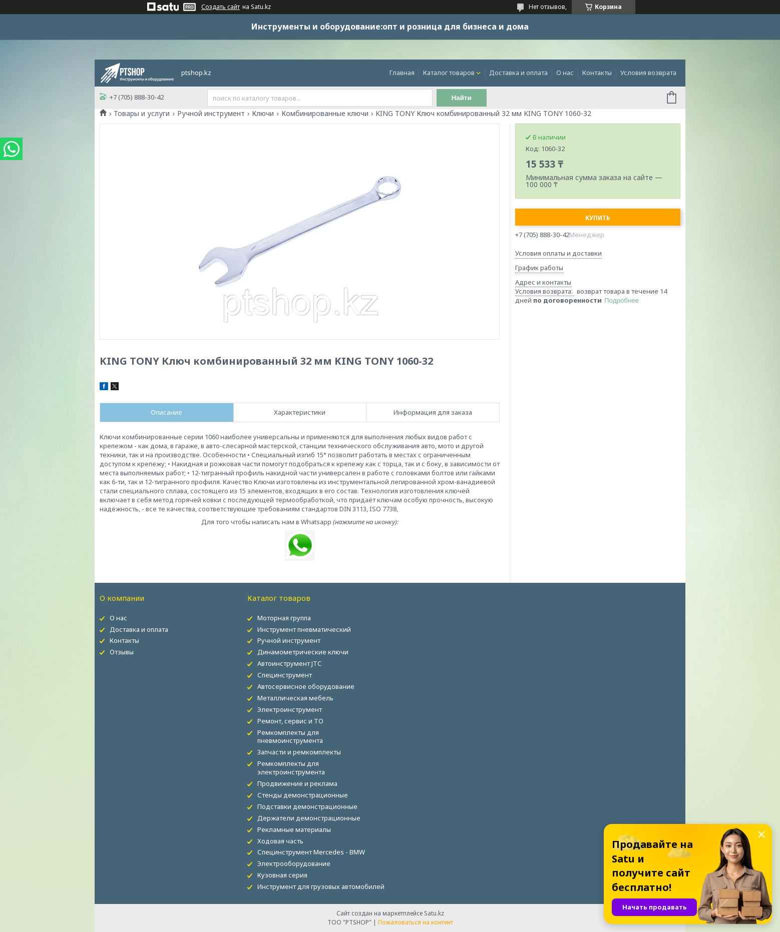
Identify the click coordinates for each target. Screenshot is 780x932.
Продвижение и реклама (297, 783)
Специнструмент (284, 674)
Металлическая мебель (295, 697)
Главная (402, 72)
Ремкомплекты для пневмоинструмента (290, 736)
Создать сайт (220, 7)
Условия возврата (648, 72)
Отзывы (122, 651)
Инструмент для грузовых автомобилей (320, 886)
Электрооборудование (293, 863)
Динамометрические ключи (302, 651)
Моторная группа (284, 617)
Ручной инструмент (211, 113)
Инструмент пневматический (304, 629)
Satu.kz (434, 913)
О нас (565, 72)
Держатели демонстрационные (308, 817)
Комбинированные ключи (324, 113)
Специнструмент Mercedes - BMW (311, 851)
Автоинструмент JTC (289, 663)
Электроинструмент (289, 709)
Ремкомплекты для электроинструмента (291, 767)
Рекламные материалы (294, 829)
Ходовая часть (280, 840)
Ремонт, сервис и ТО (290, 720)
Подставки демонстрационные (307, 806)
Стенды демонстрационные (302, 794)
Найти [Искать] (462, 98)
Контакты (597, 72)
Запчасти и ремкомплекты (299, 751)
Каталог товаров (449, 72)
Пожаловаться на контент (415, 922)
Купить (597, 218)
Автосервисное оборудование (305, 686)
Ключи (263, 113)
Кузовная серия (282, 874)
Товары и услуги (142, 113)
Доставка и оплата (518, 72)
